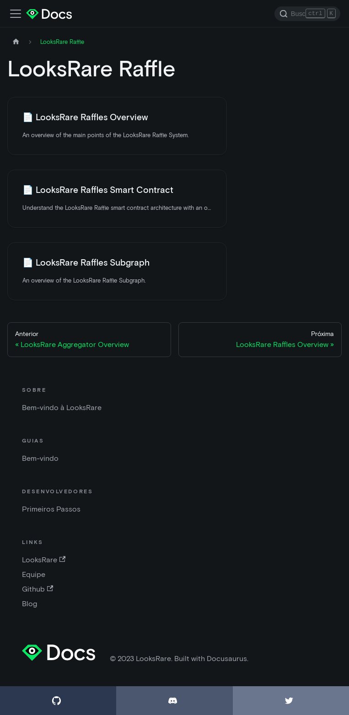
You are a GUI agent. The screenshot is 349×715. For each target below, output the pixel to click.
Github (37, 589)
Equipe (33, 574)
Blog (29, 603)
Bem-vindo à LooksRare (62, 407)
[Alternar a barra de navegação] (15, 14)
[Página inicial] (16, 42)
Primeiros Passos (51, 509)
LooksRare (43, 559)
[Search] (307, 13)
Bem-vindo (40, 458)
